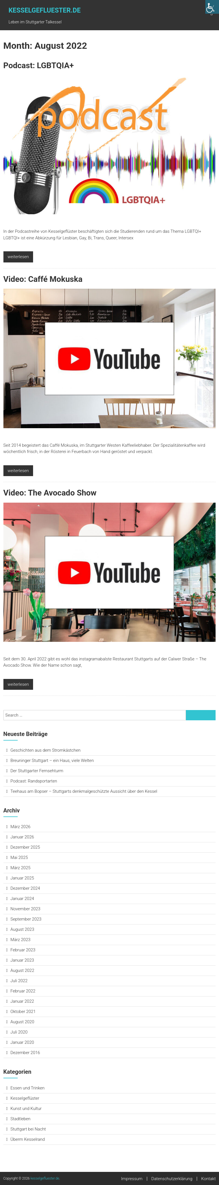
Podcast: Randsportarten (34, 781)
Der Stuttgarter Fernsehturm (37, 770)
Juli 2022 (19, 980)
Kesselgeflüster (25, 1098)
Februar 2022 (23, 991)
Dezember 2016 (25, 1052)
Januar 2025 (22, 878)
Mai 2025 (19, 857)
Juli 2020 (19, 1032)
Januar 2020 (22, 1042)
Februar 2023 (23, 950)
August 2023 (22, 929)
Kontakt (208, 1178)
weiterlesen (18, 256)
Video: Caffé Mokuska (43, 279)
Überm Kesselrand (28, 1139)
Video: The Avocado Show (50, 493)
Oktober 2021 (23, 1011)
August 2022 (22, 970)
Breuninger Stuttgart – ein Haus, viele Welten (52, 760)
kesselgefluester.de (45, 10)
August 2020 (22, 1021)
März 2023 (21, 939)
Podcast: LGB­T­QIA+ (38, 65)
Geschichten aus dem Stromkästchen (46, 750)
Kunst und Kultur (26, 1108)
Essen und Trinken (28, 1088)
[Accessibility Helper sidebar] (212, 7)
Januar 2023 (22, 960)
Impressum (132, 1178)
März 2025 (21, 867)
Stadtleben (21, 1118)
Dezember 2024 (25, 888)
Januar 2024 (22, 898)
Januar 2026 (22, 837)
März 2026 (21, 826)
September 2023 (26, 919)
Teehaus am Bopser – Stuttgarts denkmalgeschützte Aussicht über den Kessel (84, 791)
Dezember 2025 (25, 847)
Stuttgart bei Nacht (28, 1129)
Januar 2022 (22, 1001)
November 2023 (25, 908)
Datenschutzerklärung (171, 1178)
